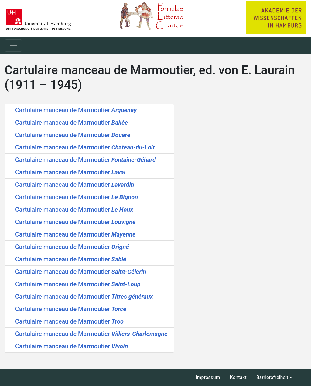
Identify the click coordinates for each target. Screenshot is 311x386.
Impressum (208, 377)
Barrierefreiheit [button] (272, 377)
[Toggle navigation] (13, 45)
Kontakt (238, 377)
